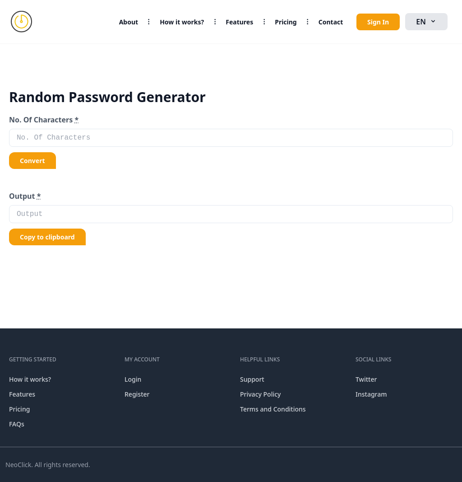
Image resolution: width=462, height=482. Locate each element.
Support (252, 379)
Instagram (371, 394)
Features (239, 22)
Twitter (366, 379)
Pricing (286, 22)
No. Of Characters (44, 120)
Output (25, 196)
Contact (331, 22)
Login (133, 379)
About (128, 22)
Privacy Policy (260, 394)
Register (137, 394)
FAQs (16, 424)
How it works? (182, 22)
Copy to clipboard (47, 237)
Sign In (378, 22)
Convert (32, 160)
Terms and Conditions (273, 409)
